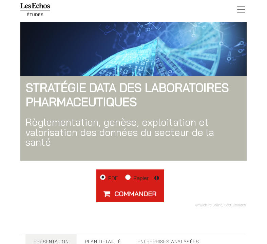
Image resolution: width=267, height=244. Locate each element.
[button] (130, 193)
